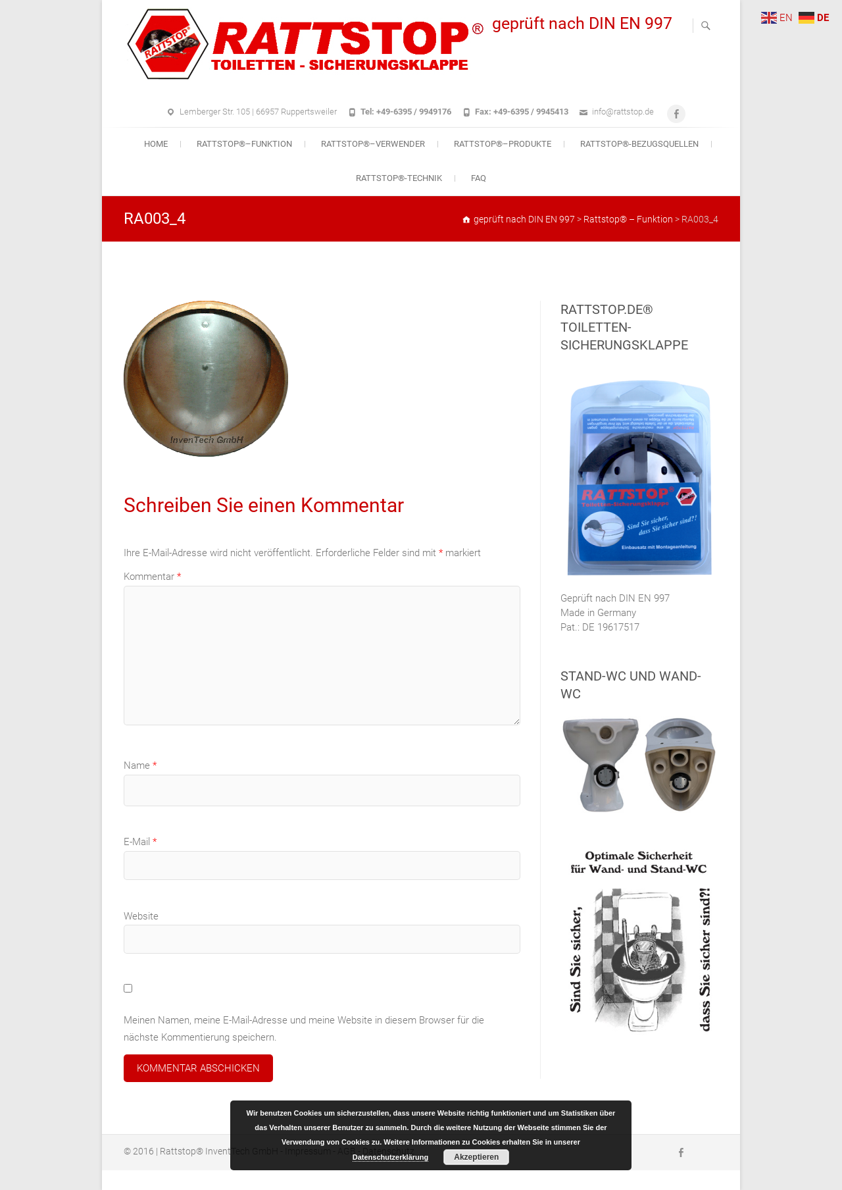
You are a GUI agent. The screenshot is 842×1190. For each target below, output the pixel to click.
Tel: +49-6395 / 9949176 (405, 111)
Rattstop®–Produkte (502, 144)
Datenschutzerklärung (391, 1157)
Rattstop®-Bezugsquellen (639, 144)
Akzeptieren (476, 1157)
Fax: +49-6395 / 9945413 (521, 111)
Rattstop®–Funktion (244, 144)
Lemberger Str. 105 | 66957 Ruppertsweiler (258, 111)
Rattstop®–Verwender (373, 144)
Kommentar (152, 576)
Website (141, 916)
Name (140, 765)
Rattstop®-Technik (399, 178)
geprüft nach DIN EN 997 (582, 23)
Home (156, 144)
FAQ (478, 178)
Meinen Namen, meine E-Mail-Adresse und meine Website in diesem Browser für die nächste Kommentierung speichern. (304, 1028)
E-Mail (140, 842)
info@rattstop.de (623, 111)
